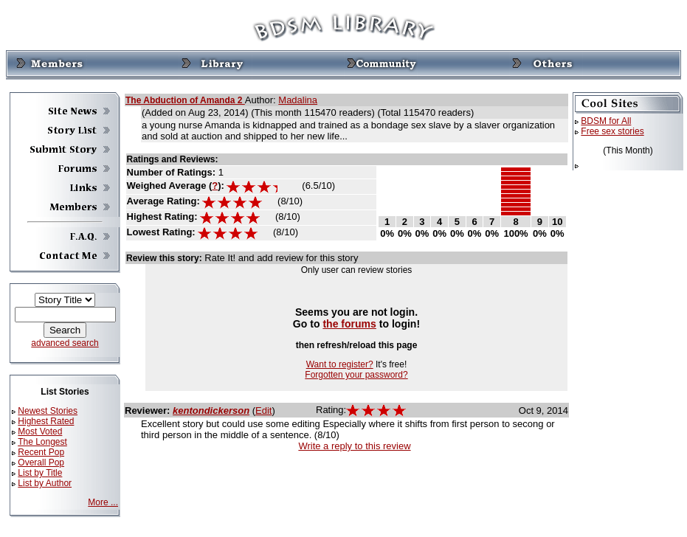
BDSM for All (606, 121)
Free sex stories (612, 131)
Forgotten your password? (356, 375)
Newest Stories (47, 411)
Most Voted (40, 431)
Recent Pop (41, 452)
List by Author (45, 483)
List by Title (40, 473)
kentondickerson (211, 410)
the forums (349, 324)
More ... (103, 502)
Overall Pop (41, 462)
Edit (263, 410)
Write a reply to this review (354, 445)
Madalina (297, 99)
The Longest (42, 442)
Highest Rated (46, 421)
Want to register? (339, 364)
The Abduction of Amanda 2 (185, 100)
